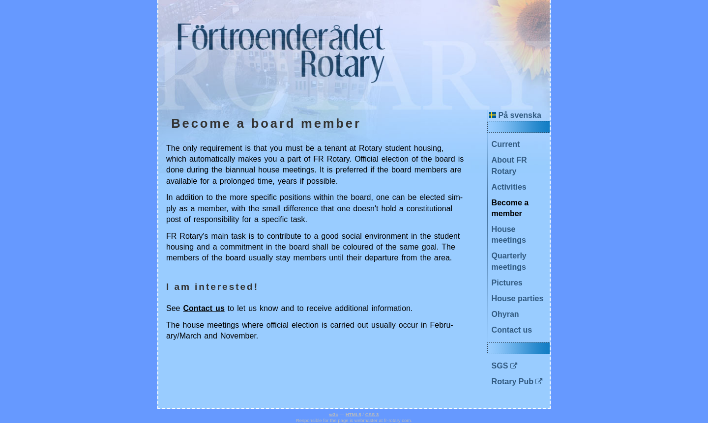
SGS (500, 366)
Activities (509, 187)
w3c (333, 414)
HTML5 (353, 414)
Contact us (512, 330)
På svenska (515, 115)
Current (506, 144)
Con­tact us (204, 308)
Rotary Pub (512, 381)
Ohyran (505, 314)
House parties (518, 298)
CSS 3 (372, 414)
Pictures (507, 283)
